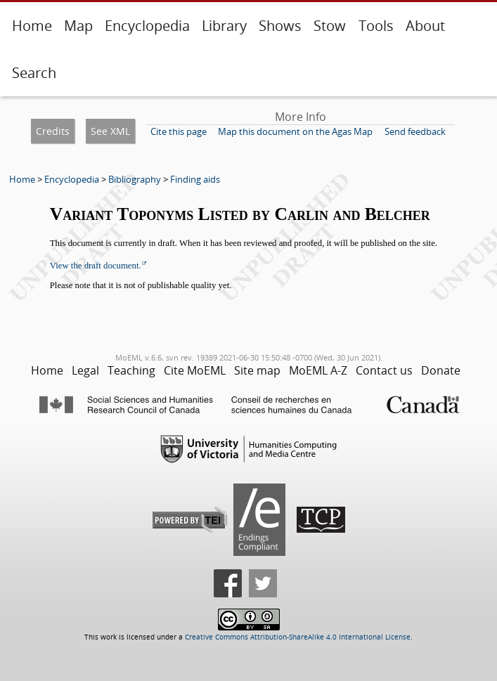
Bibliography (134, 179)
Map (78, 25)
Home (32, 25)
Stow (330, 25)
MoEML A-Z (318, 370)
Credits (53, 131)
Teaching (131, 370)
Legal (85, 370)
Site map (257, 370)
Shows (280, 25)
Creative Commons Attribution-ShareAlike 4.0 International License (298, 637)
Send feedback (415, 131)
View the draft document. (95, 266)
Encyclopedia (147, 25)
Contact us (384, 370)
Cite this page (178, 131)
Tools (376, 25)
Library (224, 25)
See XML (110, 131)
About (425, 25)
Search (34, 72)
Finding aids (195, 179)
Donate (440, 370)
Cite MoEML (195, 370)
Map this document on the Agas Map (295, 131)
